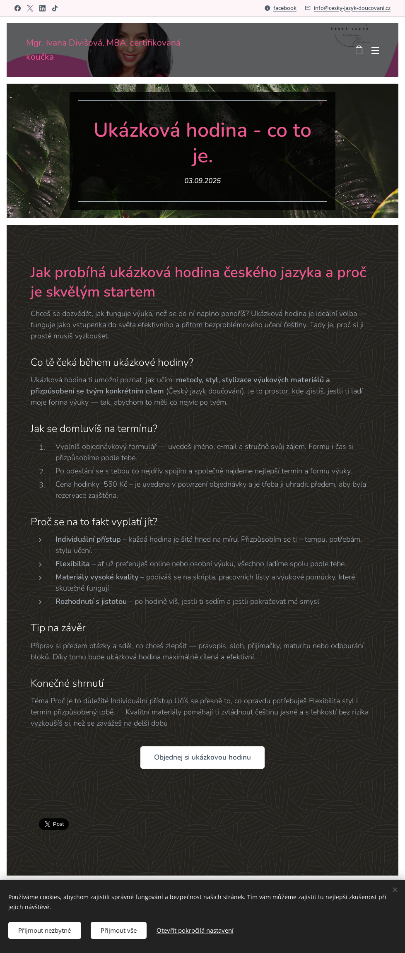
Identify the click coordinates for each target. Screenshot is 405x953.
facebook (285, 8)
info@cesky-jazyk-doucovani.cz (352, 8)
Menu (375, 50)
